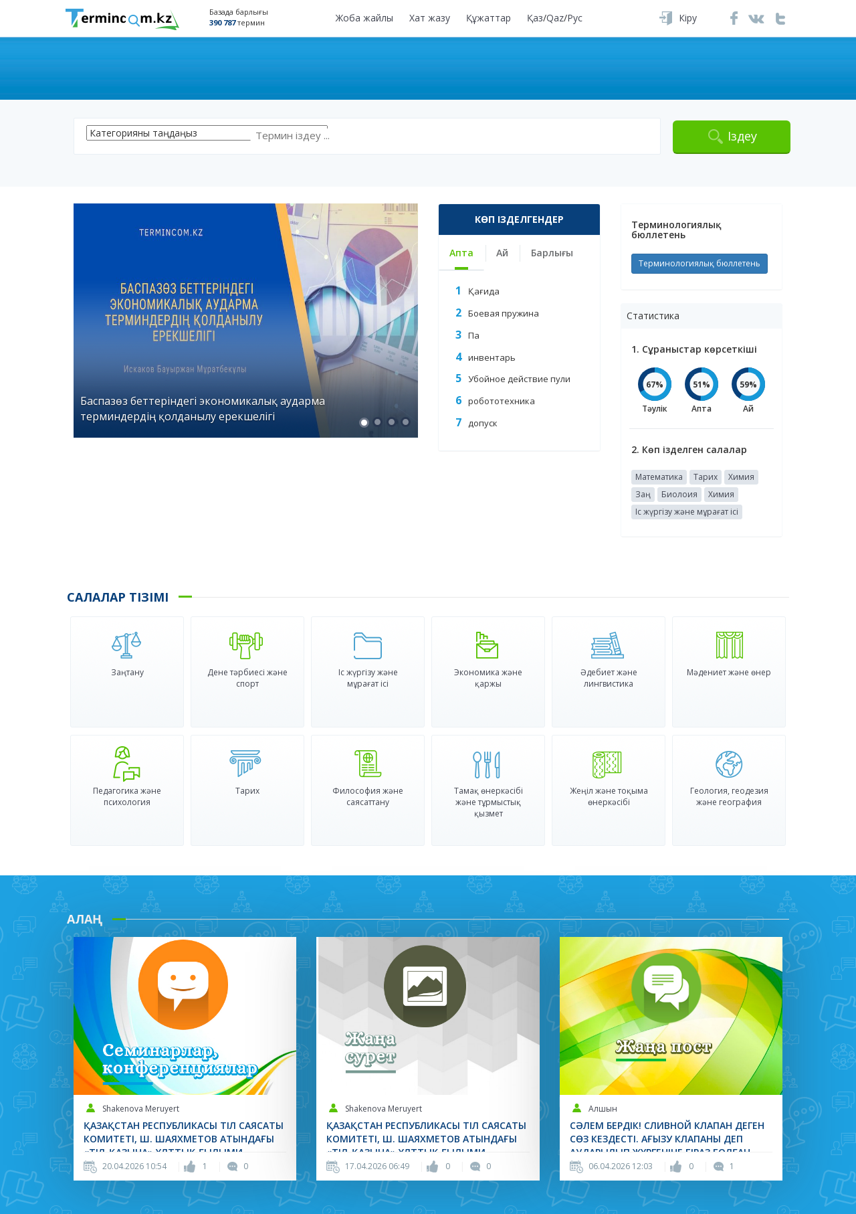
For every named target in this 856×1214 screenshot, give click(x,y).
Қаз (535, 17)
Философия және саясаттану (367, 796)
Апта (461, 252)
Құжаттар (488, 17)
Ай (502, 252)
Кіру (688, 17)
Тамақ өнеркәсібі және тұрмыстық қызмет (488, 802)
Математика (659, 477)
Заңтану (127, 672)
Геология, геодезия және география (729, 796)
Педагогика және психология (127, 796)
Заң (643, 494)
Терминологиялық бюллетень (699, 263)
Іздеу (742, 136)
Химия (741, 477)
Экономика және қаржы (488, 678)
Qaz (555, 17)
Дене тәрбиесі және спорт (247, 678)
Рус (574, 17)
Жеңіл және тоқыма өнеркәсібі (609, 796)
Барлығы (552, 252)
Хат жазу (429, 17)
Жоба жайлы (364, 17)
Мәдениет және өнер (729, 672)
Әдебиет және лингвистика (608, 678)
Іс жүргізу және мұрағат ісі (686, 511)
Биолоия (679, 494)
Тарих (705, 477)
